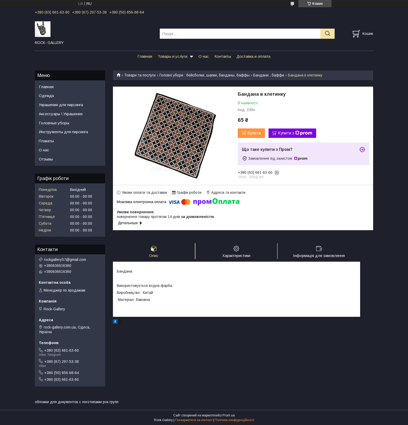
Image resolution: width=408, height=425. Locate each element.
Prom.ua (228, 415)
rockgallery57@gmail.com (65, 259)
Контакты (222, 56)
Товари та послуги (140, 75)
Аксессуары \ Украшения (60, 114)
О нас (204, 56)
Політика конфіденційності (234, 420)
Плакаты (46, 141)
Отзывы (46, 159)
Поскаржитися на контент (193, 420)
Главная (144, 56)
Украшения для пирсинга (61, 104)
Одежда (46, 95)
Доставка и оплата (253, 56)
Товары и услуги (172, 56)
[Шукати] (327, 34)
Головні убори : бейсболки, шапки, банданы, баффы (205, 75)
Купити (254, 133)
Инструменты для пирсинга (63, 132)
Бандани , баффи (268, 75)
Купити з (295, 133)
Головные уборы (54, 123)
